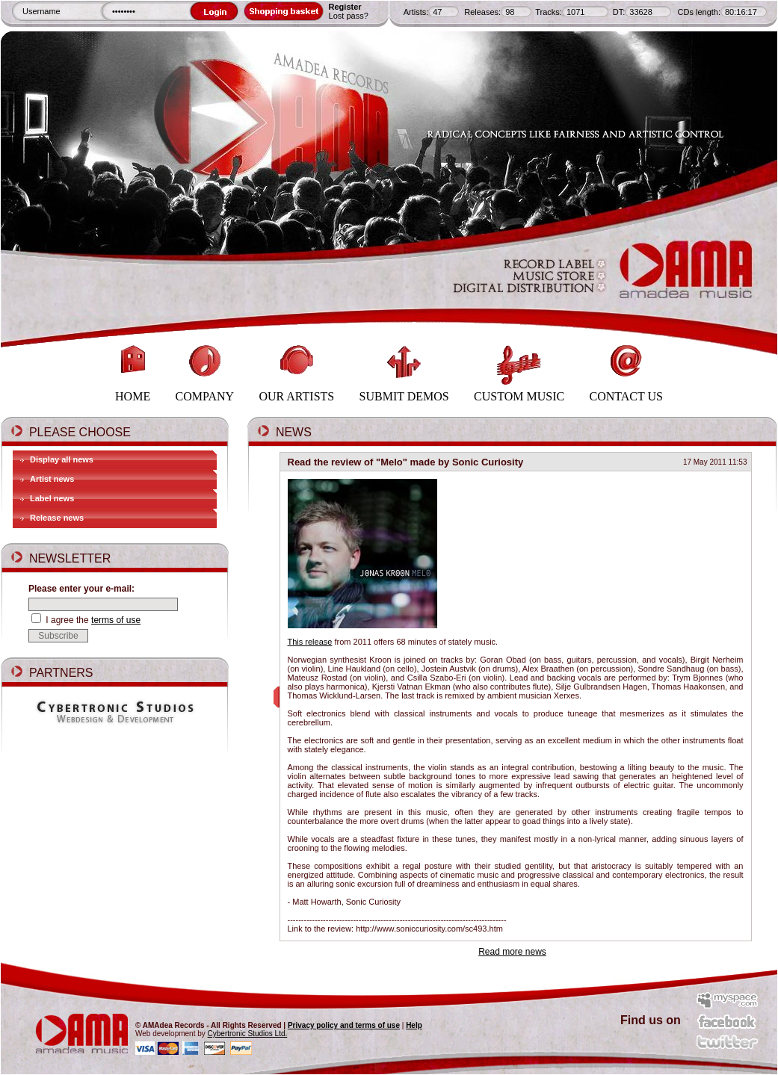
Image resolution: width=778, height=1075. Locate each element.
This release (310, 641)
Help (414, 1025)
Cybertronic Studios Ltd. (248, 1033)
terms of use (116, 620)
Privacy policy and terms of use (344, 1025)
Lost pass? (348, 15)
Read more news (512, 952)
